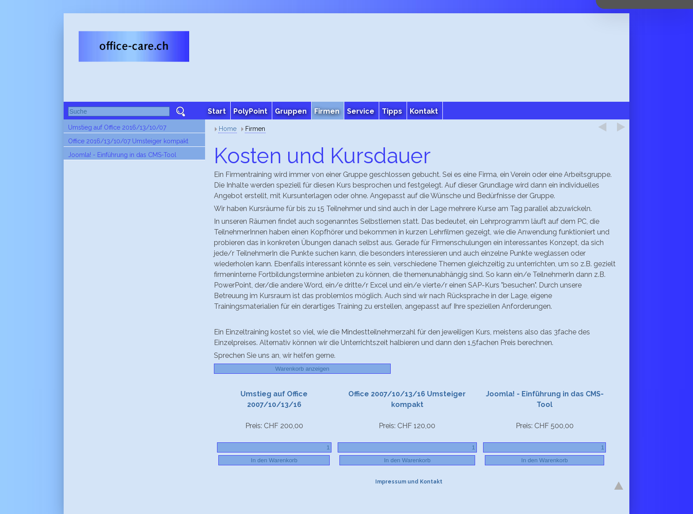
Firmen (255, 128)
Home (227, 128)
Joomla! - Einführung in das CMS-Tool (122, 154)
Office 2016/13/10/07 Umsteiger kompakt (128, 141)
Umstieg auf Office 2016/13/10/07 (117, 127)
